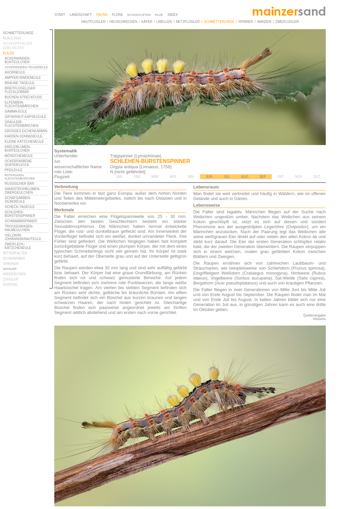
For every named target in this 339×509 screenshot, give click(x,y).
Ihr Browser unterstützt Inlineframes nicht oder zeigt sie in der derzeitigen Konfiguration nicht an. (28, 201)
